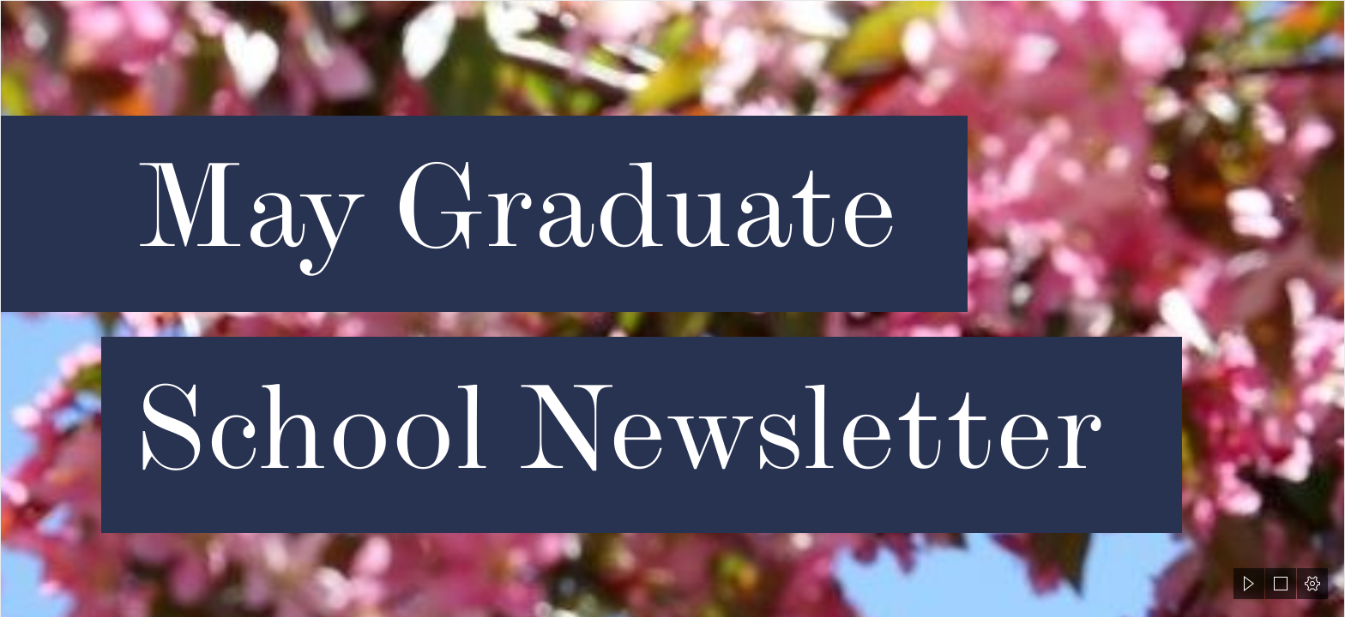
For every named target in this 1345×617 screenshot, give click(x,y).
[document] (672, 308)
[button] (1248, 583)
